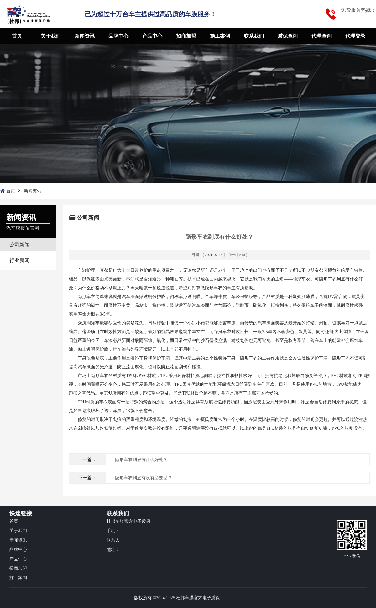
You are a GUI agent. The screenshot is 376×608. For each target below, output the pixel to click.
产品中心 (152, 36)
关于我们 (51, 36)
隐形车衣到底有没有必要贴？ (143, 477)
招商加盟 (186, 36)
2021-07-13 (213, 255)
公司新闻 (19, 244)
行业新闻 (19, 260)
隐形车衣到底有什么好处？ (141, 459)
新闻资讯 (85, 36)
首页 (17, 36)
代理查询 (321, 36)
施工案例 (220, 36)
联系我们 (254, 36)
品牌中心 (118, 36)
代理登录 (355, 36)
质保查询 (288, 36)
